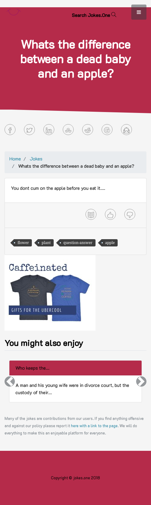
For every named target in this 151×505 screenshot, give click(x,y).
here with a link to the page (94, 425)
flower (23, 242)
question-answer (77, 242)
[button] (10, 381)
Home (15, 158)
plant (46, 242)
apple (110, 242)
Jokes (36, 158)
